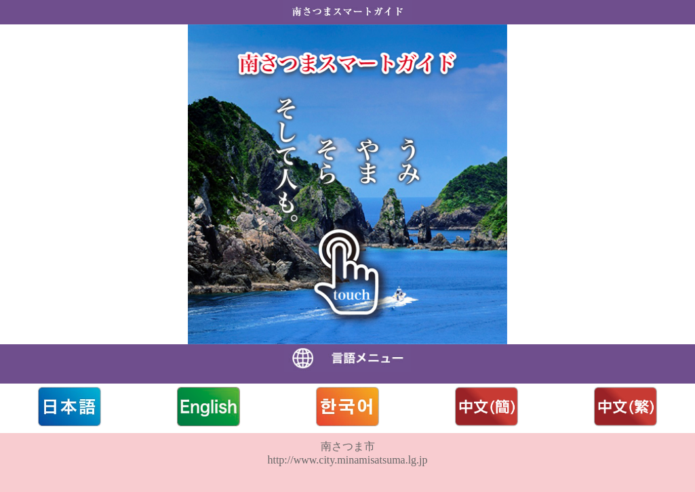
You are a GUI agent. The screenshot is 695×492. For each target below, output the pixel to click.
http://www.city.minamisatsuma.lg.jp (347, 460)
